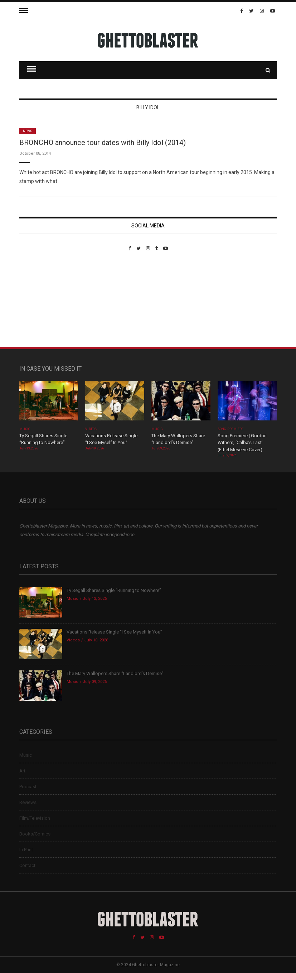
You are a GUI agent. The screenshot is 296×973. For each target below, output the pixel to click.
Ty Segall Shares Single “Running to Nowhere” (114, 590)
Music (24, 429)
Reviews (28, 802)
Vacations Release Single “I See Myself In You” (114, 632)
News (27, 131)
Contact (27, 865)
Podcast (28, 786)
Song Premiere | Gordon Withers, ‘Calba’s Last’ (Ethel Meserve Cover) (242, 442)
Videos (90, 429)
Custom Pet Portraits (40, 300)
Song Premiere (230, 429)
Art (22, 771)
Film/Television (34, 818)
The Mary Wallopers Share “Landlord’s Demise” (115, 673)
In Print (26, 849)
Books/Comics (34, 834)
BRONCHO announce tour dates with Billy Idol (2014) (102, 142)
